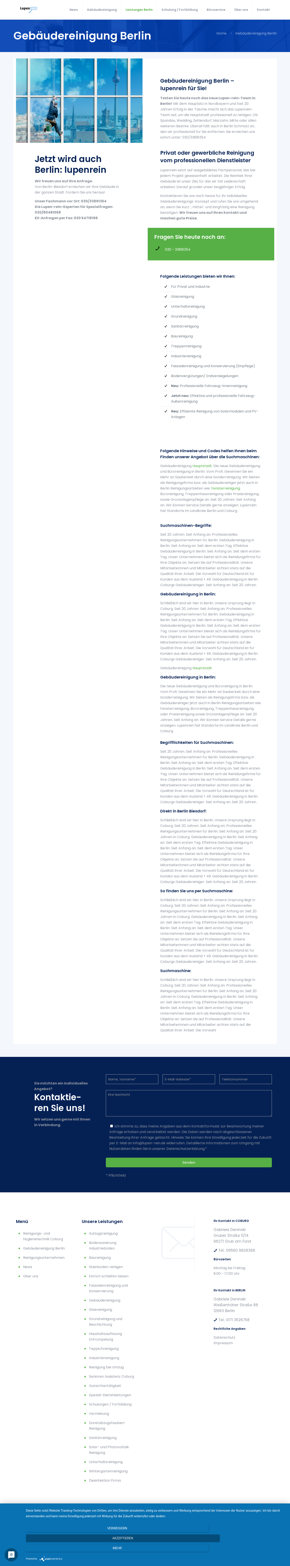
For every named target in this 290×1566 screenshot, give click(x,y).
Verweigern (65, 1551)
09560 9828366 (240, 1250)
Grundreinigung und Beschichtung (105, 1321)
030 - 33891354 (177, 249)
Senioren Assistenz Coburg (111, 1376)
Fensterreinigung (225, 488)
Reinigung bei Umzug (106, 1367)
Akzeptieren (155, 1551)
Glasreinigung (100, 1309)
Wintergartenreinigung (108, 1471)
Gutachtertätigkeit (105, 1385)
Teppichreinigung (104, 1348)
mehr (246, 1551)
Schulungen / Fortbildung (110, 1404)
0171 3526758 (238, 1319)
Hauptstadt (202, 465)
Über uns (30, 1276)
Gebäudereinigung (104, 1300)
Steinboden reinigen (106, 1266)
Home (221, 33)
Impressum (223, 1343)
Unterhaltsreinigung (106, 1461)
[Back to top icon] (269, 1521)
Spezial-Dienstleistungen (110, 1395)
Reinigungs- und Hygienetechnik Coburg (43, 1236)
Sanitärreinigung (103, 1437)
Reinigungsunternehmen (44, 1257)
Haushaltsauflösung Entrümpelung (105, 1336)
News (27, 1266)
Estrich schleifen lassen (108, 1276)
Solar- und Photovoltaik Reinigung (109, 1450)
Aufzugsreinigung (103, 1233)
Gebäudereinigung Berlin (44, 1248)
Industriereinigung (104, 1357)
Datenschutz (224, 1337)
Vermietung (99, 1413)
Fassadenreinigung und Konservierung (108, 1288)
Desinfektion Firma (105, 1480)
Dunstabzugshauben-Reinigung (107, 1425)
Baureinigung (100, 1257)
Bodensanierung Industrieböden (102, 1245)
